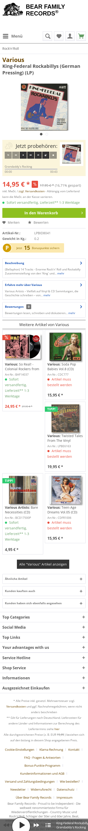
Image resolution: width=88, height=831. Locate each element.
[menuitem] (12, 36)
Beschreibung (14, 263)
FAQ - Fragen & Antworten (42, 757)
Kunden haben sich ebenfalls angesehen (33, 603)
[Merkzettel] (58, 36)
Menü (13, 35)
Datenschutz (65, 789)
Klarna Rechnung (51, 749)
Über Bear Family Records (33, 797)
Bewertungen (14, 307)
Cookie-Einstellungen (19, 749)
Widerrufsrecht (41, 789)
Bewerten (38, 222)
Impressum (65, 797)
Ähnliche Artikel (16, 579)
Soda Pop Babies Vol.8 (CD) (61, 366)
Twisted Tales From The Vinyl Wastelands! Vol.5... (65, 438)
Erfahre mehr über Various (23, 285)
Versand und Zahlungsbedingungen (30, 781)
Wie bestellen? (70, 781)
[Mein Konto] (70, 36)
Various (13, 59)
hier (57, 729)
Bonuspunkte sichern (45, 248)
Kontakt (74, 749)
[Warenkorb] (81, 36)
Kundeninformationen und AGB (42, 773)
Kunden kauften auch (20, 591)
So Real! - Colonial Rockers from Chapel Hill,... (22, 366)
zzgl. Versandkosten (32, 191)
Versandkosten (16, 706)
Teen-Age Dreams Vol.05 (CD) (62, 509)
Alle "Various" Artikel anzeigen (43, 564)
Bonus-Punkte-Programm (42, 765)
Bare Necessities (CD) (21, 509)
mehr (60, 273)
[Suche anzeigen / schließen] (47, 36)
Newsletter (18, 789)
